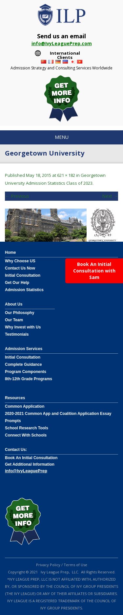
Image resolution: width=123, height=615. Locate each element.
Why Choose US (20, 261)
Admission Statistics (24, 290)
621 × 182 (66, 175)
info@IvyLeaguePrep (26, 470)
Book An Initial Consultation (31, 458)
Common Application (24, 406)
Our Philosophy (19, 312)
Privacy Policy (48, 564)
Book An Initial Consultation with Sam (94, 270)
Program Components (25, 371)
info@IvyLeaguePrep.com (61, 43)
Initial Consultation (22, 275)
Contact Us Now (20, 268)
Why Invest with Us (23, 327)
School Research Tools (26, 428)
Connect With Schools (26, 435)
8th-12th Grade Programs (28, 379)
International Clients (65, 54)
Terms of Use (75, 564)
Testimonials (17, 334)
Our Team (14, 320)
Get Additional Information (29, 464)
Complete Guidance (23, 364)
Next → (110, 196)
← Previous (17, 196)
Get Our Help (17, 282)
